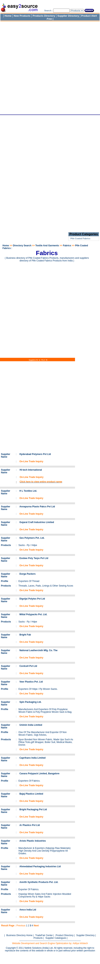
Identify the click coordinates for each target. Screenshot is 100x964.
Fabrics (67, 245)
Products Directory (44, 15)
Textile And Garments (47, 245)
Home (8, 15)
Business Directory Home (19, 935)
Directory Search (22, 245)
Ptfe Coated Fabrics (80, 238)
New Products (22, 15)
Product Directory (64, 935)
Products (37, 938)
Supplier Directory (68, 15)
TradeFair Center (44, 935)
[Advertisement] (45, 67)
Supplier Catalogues (55, 938)
